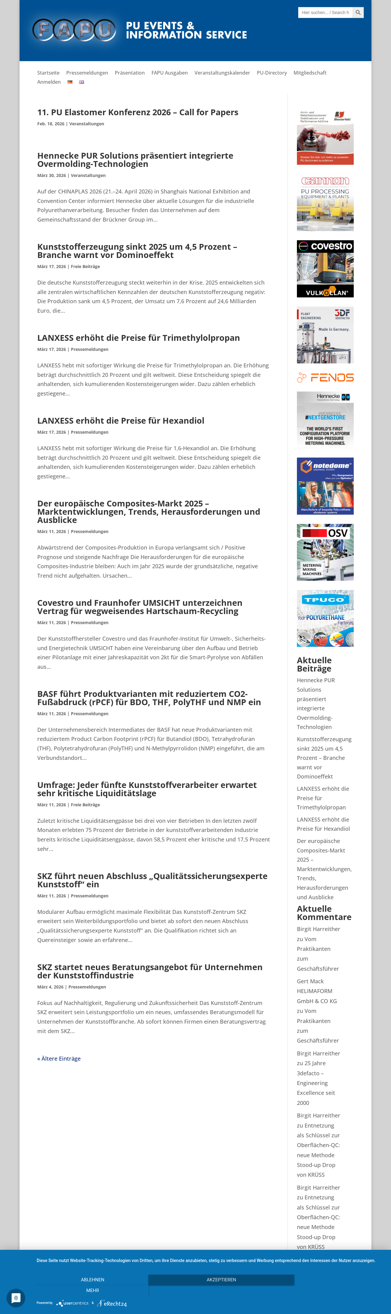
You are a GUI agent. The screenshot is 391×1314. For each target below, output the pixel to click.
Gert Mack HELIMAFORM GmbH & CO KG (317, 991)
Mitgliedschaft (310, 73)
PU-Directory (272, 73)
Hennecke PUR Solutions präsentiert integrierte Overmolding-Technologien (135, 159)
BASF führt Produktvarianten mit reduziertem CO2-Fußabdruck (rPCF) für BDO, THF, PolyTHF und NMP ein (149, 698)
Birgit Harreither (318, 929)
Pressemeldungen (87, 73)
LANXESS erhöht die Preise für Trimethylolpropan (138, 337)
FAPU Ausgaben (170, 73)
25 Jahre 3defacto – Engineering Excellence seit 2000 (316, 1082)
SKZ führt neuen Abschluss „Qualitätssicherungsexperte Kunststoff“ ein (152, 880)
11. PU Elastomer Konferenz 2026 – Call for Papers (137, 112)
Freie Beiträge (85, 266)
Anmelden (49, 82)
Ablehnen (88, 1291)
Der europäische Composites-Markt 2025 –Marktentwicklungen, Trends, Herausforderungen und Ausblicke (148, 511)
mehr (332, 1291)
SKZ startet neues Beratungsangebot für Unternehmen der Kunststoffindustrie (150, 971)
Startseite (48, 73)
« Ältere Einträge (59, 1058)
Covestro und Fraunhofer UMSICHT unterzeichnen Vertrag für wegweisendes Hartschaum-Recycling (140, 607)
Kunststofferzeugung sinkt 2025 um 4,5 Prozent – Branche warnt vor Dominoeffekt (137, 250)
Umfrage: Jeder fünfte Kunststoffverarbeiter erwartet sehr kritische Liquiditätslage (147, 789)
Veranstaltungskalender (222, 73)
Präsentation (130, 73)
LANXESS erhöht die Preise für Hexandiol (120, 420)
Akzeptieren (210, 1291)
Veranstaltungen (86, 124)
